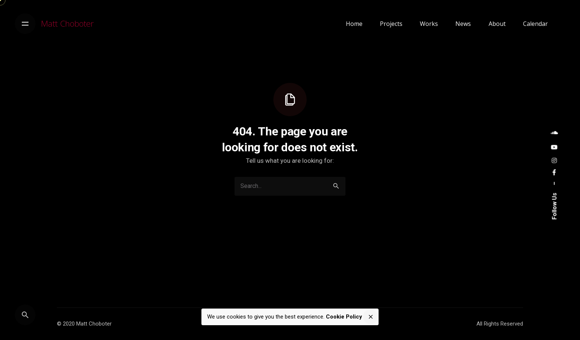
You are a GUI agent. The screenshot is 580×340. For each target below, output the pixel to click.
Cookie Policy (344, 316)
